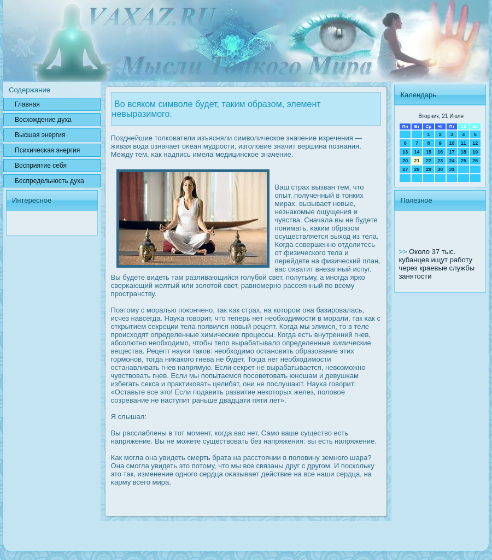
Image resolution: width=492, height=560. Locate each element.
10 (451, 143)
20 (405, 160)
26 (475, 160)
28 (417, 169)
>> (404, 251)
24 (451, 160)
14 (417, 152)
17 (451, 152)
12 (475, 143)
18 (463, 152)
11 (463, 143)
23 (440, 160)
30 (440, 169)
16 (440, 152)
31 (451, 169)
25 (463, 160)
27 (405, 169)
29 (428, 169)
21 (417, 160)
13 (405, 152)
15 (428, 152)
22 (428, 160)
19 (475, 152)
